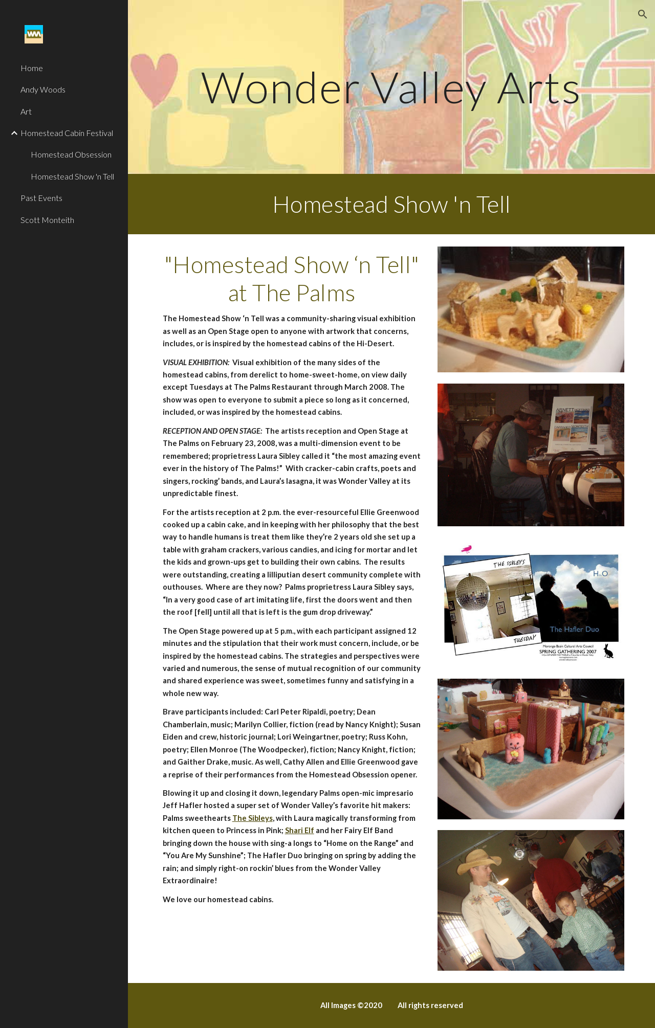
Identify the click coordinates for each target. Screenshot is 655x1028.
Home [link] (31, 68)
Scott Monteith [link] (47, 220)
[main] (392, 87)
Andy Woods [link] (43, 89)
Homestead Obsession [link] (71, 154)
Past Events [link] (41, 198)
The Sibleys (252, 818)
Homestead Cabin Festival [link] (66, 133)
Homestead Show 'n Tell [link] (72, 176)
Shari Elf (299, 830)
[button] (642, 14)
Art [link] (26, 111)
